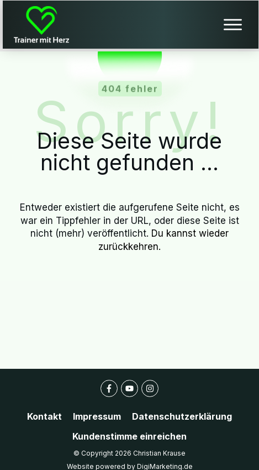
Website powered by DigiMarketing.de (130, 455)
